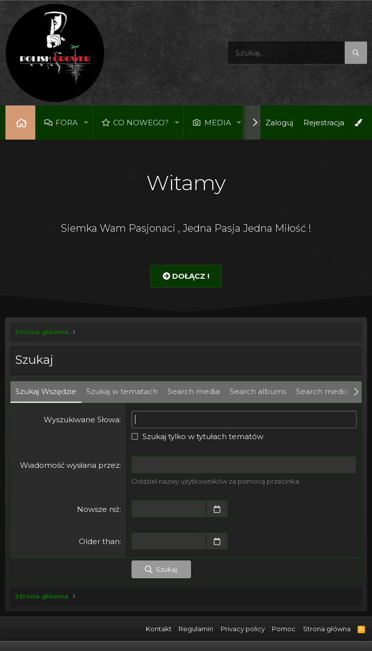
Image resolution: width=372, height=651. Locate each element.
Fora (67, 122)
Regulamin (196, 629)
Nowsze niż (98, 509)
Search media (194, 391)
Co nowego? (141, 122)
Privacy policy (243, 629)
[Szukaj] (297, 53)
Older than (99, 541)
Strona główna (20, 122)
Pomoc (284, 629)
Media (217, 122)
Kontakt (159, 629)
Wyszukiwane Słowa (82, 419)
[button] (86, 122)
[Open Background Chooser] (358, 122)
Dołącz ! (186, 276)
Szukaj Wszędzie (45, 391)
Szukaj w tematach (122, 391)
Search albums (258, 391)
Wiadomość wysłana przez (70, 465)
